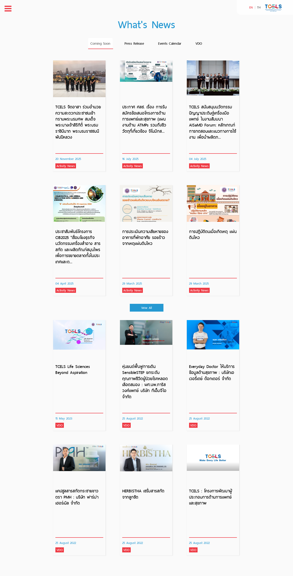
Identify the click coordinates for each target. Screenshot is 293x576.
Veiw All (146, 307)
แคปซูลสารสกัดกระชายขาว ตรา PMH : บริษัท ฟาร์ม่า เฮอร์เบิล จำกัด (76, 497)
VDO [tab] (198, 43)
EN (251, 7)
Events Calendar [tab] (169, 43)
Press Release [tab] (134, 43)
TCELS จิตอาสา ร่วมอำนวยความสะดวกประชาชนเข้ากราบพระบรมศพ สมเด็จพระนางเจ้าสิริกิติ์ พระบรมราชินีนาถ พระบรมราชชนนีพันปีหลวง (78, 122)
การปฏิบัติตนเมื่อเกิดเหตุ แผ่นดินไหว (213, 234)
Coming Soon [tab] (100, 43)
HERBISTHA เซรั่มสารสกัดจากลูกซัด (143, 493)
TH (258, 7)
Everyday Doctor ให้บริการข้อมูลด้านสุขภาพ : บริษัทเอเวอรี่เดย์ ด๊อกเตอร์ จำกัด (212, 372)
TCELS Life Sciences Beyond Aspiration (72, 369)
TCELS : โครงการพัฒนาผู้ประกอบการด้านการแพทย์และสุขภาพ (210, 497)
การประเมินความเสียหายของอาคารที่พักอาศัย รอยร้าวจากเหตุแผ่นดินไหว (145, 237)
